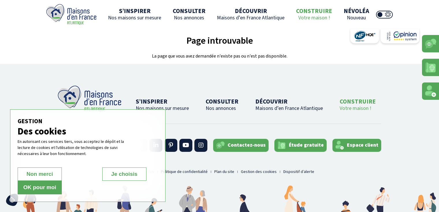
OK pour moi (126, 188)
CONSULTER (189, 14)
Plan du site (224, 172)
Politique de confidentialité (184, 172)
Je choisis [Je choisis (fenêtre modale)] (82, 188)
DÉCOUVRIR (250, 14)
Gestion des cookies (259, 172)
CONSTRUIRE (314, 14)
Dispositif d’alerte (298, 172)
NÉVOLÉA (356, 14)
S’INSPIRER (134, 14)
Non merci (38, 188)
